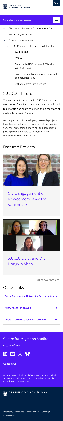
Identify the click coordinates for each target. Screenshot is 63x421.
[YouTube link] (13, 354)
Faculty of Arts (11, 345)
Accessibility (9, 416)
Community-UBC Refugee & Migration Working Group (35, 66)
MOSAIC (19, 58)
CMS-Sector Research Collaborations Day (31, 28)
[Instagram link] (21, 354)
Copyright (46, 412)
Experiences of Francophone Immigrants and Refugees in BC (36, 76)
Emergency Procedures (13, 412)
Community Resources (21, 40)
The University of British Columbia (23, 6)
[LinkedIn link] (6, 354)
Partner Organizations (20, 34)
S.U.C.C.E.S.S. (22, 52)
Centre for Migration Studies (17, 20)
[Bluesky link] (28, 354)
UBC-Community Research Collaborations (34, 46)
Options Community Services (30, 84)
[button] (5, 28)
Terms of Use (33, 412)
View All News (48, 280)
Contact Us (9, 363)
